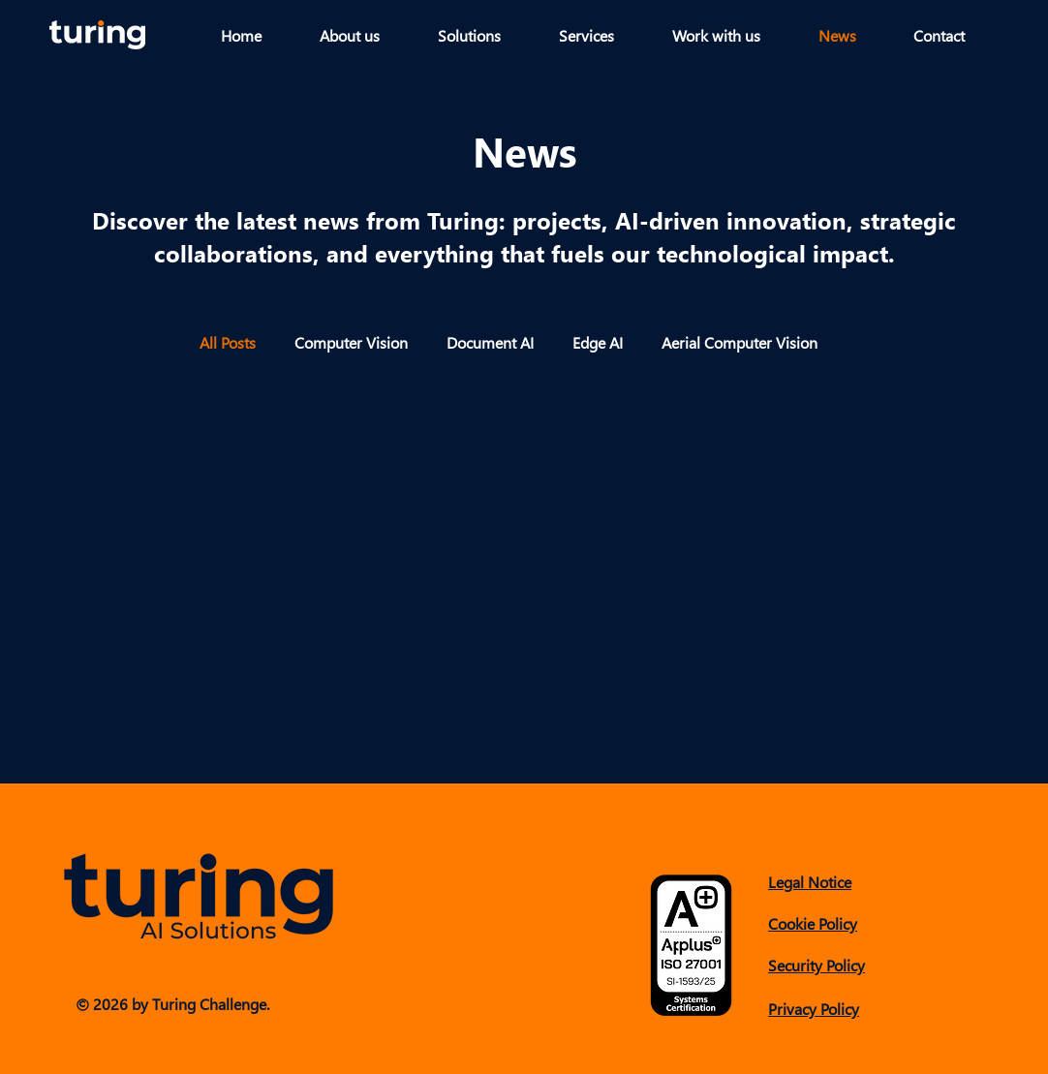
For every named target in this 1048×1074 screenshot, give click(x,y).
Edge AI (597, 342)
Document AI (490, 342)
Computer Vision (351, 342)
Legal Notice (809, 882)
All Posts (228, 342)
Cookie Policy (812, 923)
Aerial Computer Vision (739, 342)
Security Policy (816, 965)
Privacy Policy (813, 1008)
